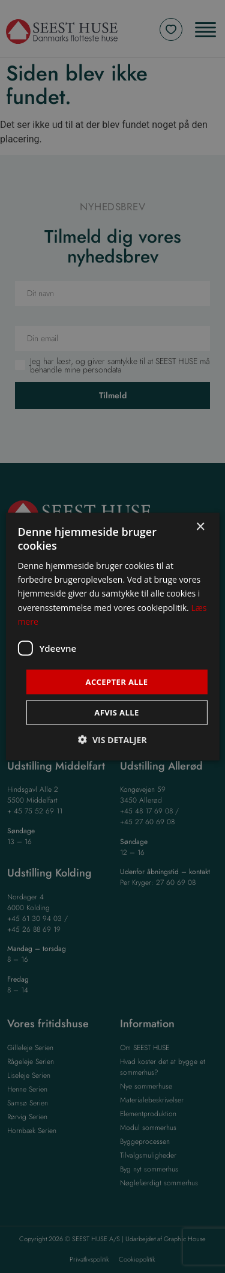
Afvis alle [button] (116, 712)
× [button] (200, 526)
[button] (112, 740)
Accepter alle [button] (117, 681)
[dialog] (112, 636)
